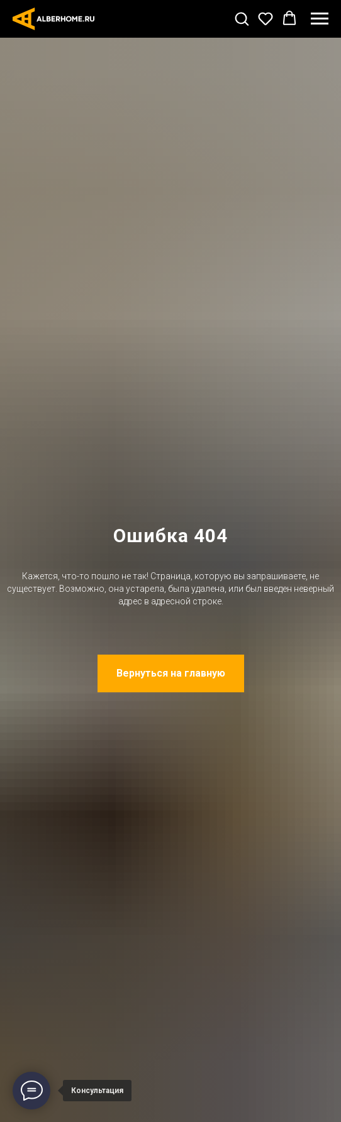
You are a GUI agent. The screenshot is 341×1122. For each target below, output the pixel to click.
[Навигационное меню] (319, 19)
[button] (241, 18)
